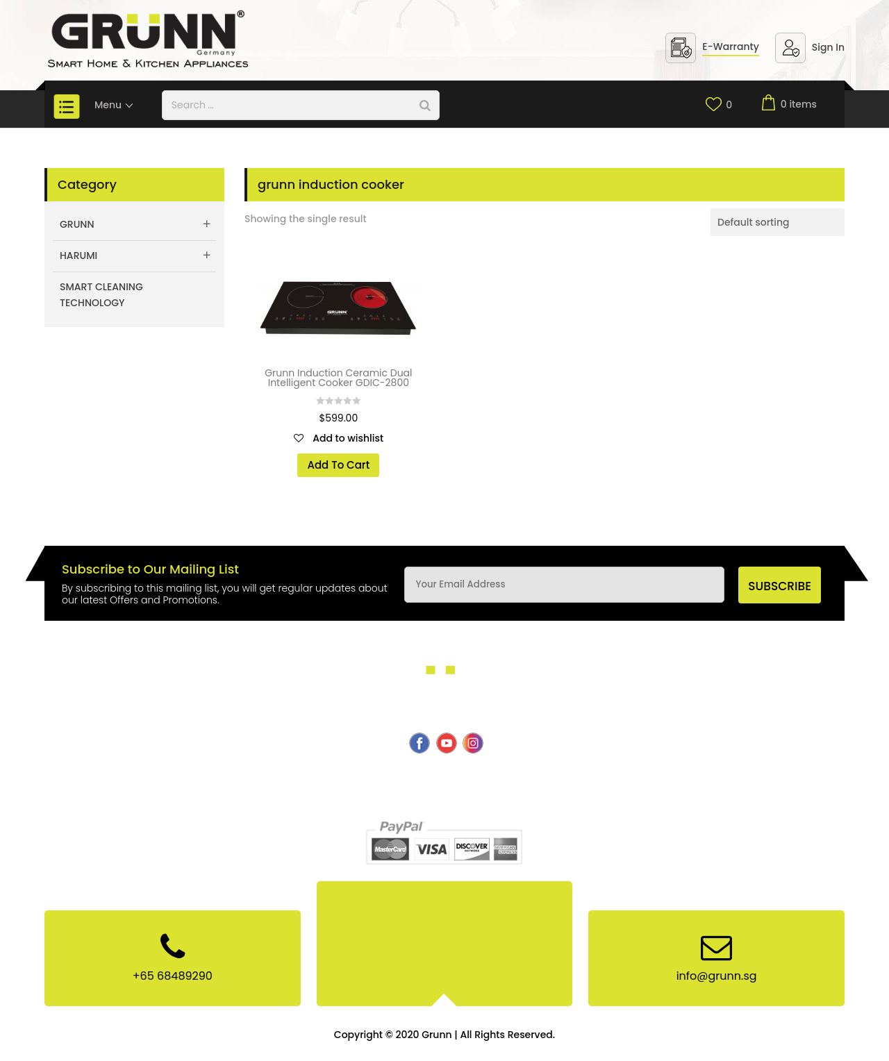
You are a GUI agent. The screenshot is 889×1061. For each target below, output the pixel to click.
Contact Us (552, 782)
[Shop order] (778, 222)
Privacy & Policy (718, 782)
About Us (156, 782)
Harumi (78, 255)
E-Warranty (730, 46)
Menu (114, 105)
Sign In (828, 47)
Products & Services (391, 782)
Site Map (499, 798)
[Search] (425, 105)
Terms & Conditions (416, 798)
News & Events (629, 782)
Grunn (77, 224)
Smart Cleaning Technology (101, 295)
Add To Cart (338, 465)
